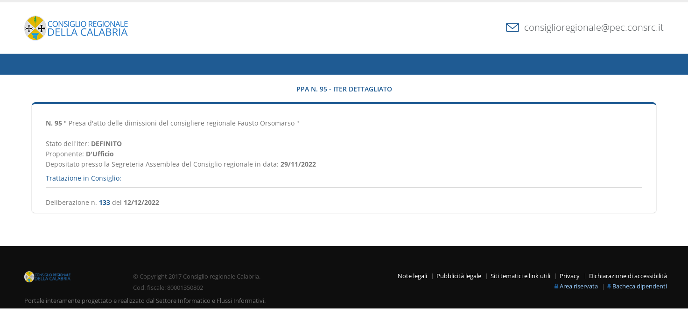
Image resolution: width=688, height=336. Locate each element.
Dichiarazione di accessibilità (628, 276)
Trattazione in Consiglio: (83, 178)
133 (104, 202)
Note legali (412, 276)
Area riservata (579, 286)
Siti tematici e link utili (520, 276)
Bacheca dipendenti (639, 286)
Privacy (570, 276)
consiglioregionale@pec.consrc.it (594, 27)
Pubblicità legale (458, 276)
